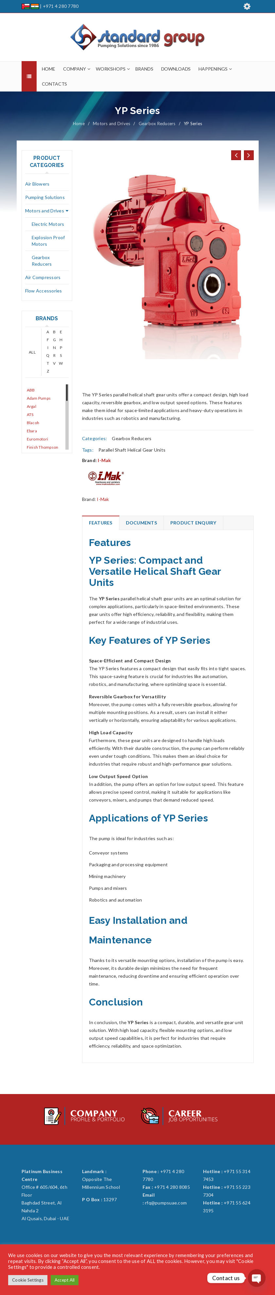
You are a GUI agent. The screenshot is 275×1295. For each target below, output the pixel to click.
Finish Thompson (43, 447)
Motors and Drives (111, 123)
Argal (31, 406)
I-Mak (104, 460)
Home (79, 123)
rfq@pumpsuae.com (166, 1202)
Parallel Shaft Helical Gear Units (131, 450)
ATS (30, 414)
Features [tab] (100, 522)
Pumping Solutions (45, 197)
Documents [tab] (141, 522)
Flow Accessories (43, 290)
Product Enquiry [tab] (193, 522)
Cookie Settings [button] (27, 1280)
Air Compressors (43, 277)
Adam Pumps (39, 398)
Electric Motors (48, 224)
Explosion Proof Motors (48, 241)
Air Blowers (37, 184)
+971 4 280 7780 (61, 6)
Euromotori (37, 439)
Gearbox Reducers (157, 123)
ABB (31, 390)
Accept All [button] (65, 1280)
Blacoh (33, 422)
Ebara (32, 430)
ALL (32, 352)
